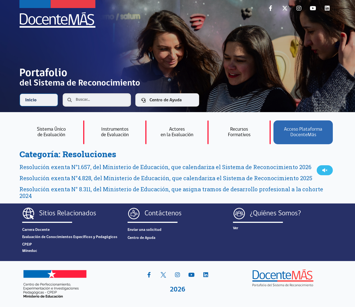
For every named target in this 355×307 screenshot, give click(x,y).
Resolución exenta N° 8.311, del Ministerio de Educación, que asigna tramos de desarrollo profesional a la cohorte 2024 (171, 192)
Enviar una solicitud (144, 230)
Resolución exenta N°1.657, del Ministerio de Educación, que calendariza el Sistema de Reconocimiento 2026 (165, 167)
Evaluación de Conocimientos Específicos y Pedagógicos (69, 237)
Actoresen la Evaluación (177, 132)
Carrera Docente (36, 230)
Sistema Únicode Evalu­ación (51, 132)
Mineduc (29, 251)
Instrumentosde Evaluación (115, 132)
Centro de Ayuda (141, 238)
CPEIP (27, 244)
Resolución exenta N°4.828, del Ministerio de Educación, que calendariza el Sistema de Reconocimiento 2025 (165, 178)
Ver (235, 228)
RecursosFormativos (239, 132)
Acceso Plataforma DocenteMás (303, 132)
